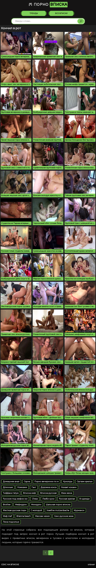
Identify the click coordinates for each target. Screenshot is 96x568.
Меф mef (7, 516)
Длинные (8, 487)
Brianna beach (23, 516)
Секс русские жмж (63, 516)
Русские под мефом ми (15, 499)
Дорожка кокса (48, 487)
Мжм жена (66, 493)
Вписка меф (29, 493)
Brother (7, 504)
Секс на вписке (10, 564)
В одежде (84, 499)
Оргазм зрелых (84, 481)
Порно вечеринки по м (46, 481)
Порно (48, 4)
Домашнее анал (11, 481)
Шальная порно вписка (58, 504)
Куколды (67, 481)
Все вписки (61, 13)
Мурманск (79, 510)
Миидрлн (36, 504)
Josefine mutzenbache (57, 510)
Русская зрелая (67, 499)
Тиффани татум (11, 493)
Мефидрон (21, 504)
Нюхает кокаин (69, 487)
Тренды (34, 13)
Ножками (22, 487)
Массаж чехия (42, 516)
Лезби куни (48, 499)
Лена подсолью (11, 522)
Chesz (35, 499)
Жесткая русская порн (14, 510)
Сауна (27, 481)
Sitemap (91, 565)
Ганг (34, 487)
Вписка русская (48, 493)
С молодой (36, 510)
